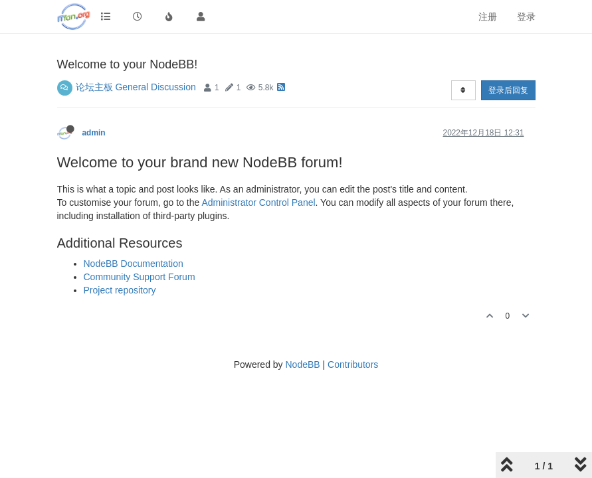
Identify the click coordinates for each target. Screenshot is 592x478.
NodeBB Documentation (133, 263)
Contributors (353, 364)
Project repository (120, 290)
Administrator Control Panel (258, 202)
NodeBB (302, 364)
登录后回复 (508, 90)
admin (94, 132)
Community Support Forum (139, 277)
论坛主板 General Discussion (136, 87)
